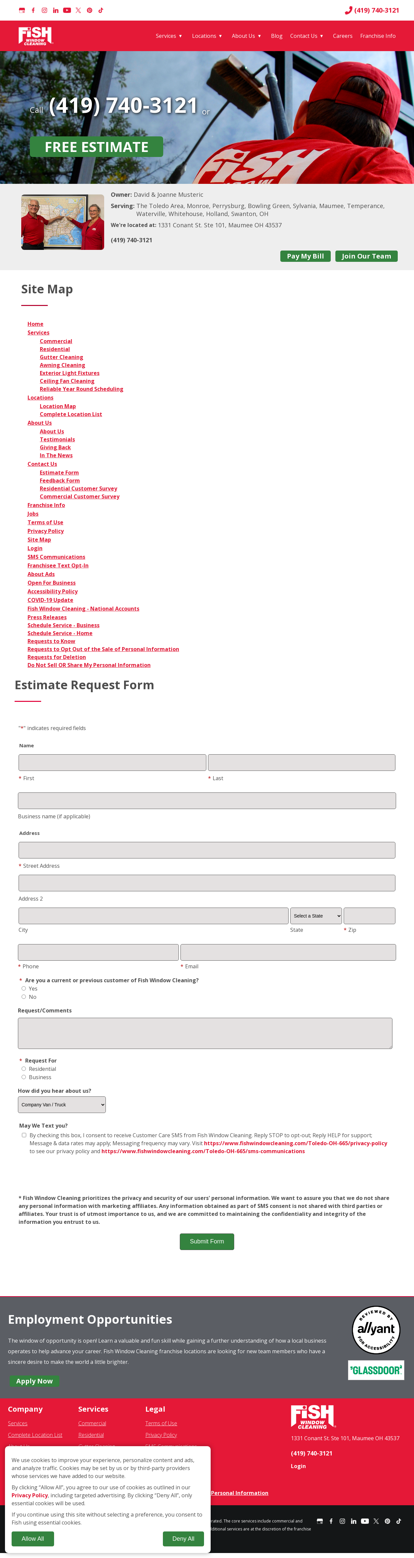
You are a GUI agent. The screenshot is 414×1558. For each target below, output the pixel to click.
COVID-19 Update (50, 600)
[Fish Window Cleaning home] (37, 36)
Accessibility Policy (53, 591)
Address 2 (31, 898)
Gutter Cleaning (61, 357)
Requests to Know (51, 641)
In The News (56, 455)
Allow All (33, 1538)
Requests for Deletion (57, 657)
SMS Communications (56, 556)
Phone (28, 966)
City (23, 929)
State (296, 929)
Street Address (39, 865)
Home (35, 324)
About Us (243, 35)
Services (166, 35)
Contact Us (303, 35)
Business (36, 1082)
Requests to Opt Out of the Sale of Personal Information (103, 649)
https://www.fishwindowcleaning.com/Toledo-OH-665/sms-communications (203, 1156)
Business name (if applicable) (54, 816)
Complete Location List (71, 414)
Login (35, 548)
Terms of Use (45, 522)
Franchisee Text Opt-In (58, 565)
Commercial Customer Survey (79, 496)
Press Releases (47, 617)
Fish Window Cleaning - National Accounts (83, 608)
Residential (55, 349)
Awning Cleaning (62, 365)
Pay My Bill (305, 256)
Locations (204, 35)
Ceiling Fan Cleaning (67, 381)
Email (189, 966)
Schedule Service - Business (64, 625)
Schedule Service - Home (60, 633)
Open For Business (52, 582)
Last (215, 778)
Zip (350, 929)
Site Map (39, 539)
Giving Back (55, 447)
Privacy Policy (46, 531)
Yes (29, 988)
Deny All (183, 1538)
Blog (277, 35)
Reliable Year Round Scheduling (81, 389)
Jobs (33, 513)
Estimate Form (59, 472)
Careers (343, 35)
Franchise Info (378, 35)
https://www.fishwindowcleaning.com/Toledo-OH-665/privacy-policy (295, 1148)
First (26, 778)
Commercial (56, 341)
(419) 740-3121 (372, 10)
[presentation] (207, 1180)
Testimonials (57, 439)
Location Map (58, 406)
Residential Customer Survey (78, 488)
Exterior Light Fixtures (70, 373)
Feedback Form (60, 480)
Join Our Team (366, 256)
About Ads (41, 574)
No (29, 997)
